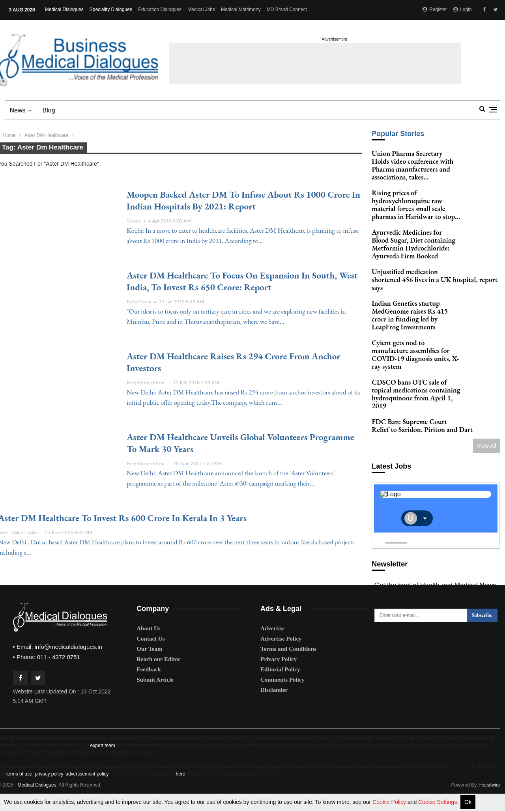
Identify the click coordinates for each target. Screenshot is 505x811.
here (180, 787)
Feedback (149, 683)
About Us (148, 642)
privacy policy (49, 787)
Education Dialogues (159, 9)
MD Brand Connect (287, 9)
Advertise (272, 642)
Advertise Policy (281, 652)
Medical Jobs (201, 9)
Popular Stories (398, 134)
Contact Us (151, 652)
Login (462, 9)
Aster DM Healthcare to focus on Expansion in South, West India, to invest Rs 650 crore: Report (242, 281)
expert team (102, 759)
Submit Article (155, 693)
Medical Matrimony (241, 9)
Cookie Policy (390, 802)
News (18, 110)
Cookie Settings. (438, 802)
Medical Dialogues (64, 9)
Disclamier (274, 704)
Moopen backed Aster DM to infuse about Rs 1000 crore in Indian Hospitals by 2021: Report (243, 200)
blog (49, 110)
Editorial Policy (280, 683)
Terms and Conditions (288, 663)
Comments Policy (282, 693)
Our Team (149, 663)
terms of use (19, 787)
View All (486, 453)
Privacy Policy (278, 673)
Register (435, 9)
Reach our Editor (158, 673)
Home (9, 135)
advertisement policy (86, 787)
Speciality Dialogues (111, 9)
